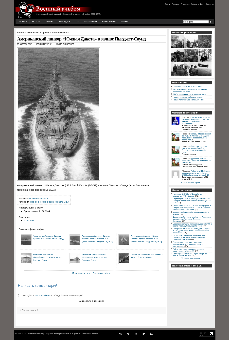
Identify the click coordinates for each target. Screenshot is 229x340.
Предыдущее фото (81, 273)
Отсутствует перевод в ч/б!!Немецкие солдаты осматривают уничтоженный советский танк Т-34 (189, 237)
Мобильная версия (90, 334)
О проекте (185, 4)
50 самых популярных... (191, 258)
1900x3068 (29, 220)
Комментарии (109, 22)
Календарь (64, 22)
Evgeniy (48, 44)
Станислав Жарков (34, 334)
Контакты (209, 4)
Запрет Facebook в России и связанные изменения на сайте (190, 90)
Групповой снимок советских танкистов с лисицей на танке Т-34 (196, 161)
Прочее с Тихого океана (54, 32)
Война (20, 32)
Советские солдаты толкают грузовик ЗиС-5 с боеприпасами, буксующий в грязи (194, 149)
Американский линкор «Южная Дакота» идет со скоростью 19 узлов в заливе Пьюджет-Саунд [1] (146, 239)
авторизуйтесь (43, 295)
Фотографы (91, 22)
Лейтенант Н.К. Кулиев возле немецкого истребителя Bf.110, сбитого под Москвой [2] (196, 173)
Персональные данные (70, 334)
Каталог (36, 22)
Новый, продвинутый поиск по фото (188, 97)
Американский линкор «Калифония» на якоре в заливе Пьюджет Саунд (47, 257)
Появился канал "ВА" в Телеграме (187, 87)
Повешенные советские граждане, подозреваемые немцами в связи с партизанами (188, 244)
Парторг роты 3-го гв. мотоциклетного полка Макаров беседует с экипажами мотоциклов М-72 (192, 201)
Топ (77, 22)
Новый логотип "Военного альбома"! (188, 100)
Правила (175, 4)
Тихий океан (32, 32)
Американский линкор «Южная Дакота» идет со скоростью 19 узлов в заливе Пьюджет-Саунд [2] (97, 239)
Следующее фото (101, 273)
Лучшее (50, 22)
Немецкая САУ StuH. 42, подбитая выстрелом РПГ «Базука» (187, 195)
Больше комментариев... (191, 183)
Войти (167, 4)
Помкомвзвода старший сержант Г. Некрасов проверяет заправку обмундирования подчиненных (196, 120)
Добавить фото (197, 4)
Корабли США (62, 202)
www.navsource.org (38, 198)
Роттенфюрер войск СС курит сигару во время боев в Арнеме (190, 255)
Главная (22, 22)
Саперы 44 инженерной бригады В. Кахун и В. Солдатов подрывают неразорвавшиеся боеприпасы (196, 137)
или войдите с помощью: (91, 301)
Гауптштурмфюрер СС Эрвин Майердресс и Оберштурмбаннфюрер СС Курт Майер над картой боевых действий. (192, 207)
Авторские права (51, 334)
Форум (125, 22)
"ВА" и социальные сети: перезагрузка (189, 94)
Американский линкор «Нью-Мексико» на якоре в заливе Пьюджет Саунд (95, 257)
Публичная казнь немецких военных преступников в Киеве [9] (188, 250)
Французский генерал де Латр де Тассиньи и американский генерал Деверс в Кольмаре (192, 219)
